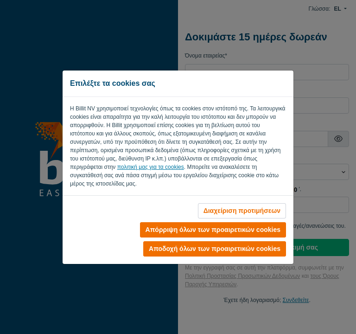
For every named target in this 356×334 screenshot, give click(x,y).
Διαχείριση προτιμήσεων (241, 210)
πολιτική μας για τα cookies (150, 167)
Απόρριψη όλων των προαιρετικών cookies (213, 229)
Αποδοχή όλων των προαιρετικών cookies (214, 248)
